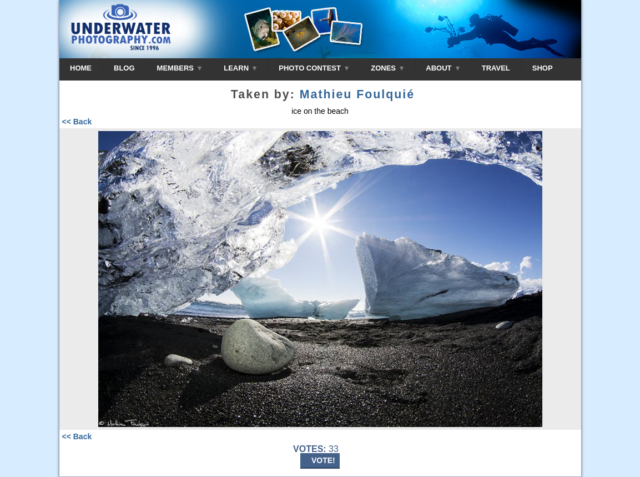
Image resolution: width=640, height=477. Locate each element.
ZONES (387, 68)
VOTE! (323, 460)
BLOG (124, 68)
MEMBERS (179, 68)
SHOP (542, 68)
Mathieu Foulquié (357, 94)
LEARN (240, 68)
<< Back (77, 121)
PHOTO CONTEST (314, 68)
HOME (81, 68)
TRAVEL (496, 68)
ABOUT (442, 68)
